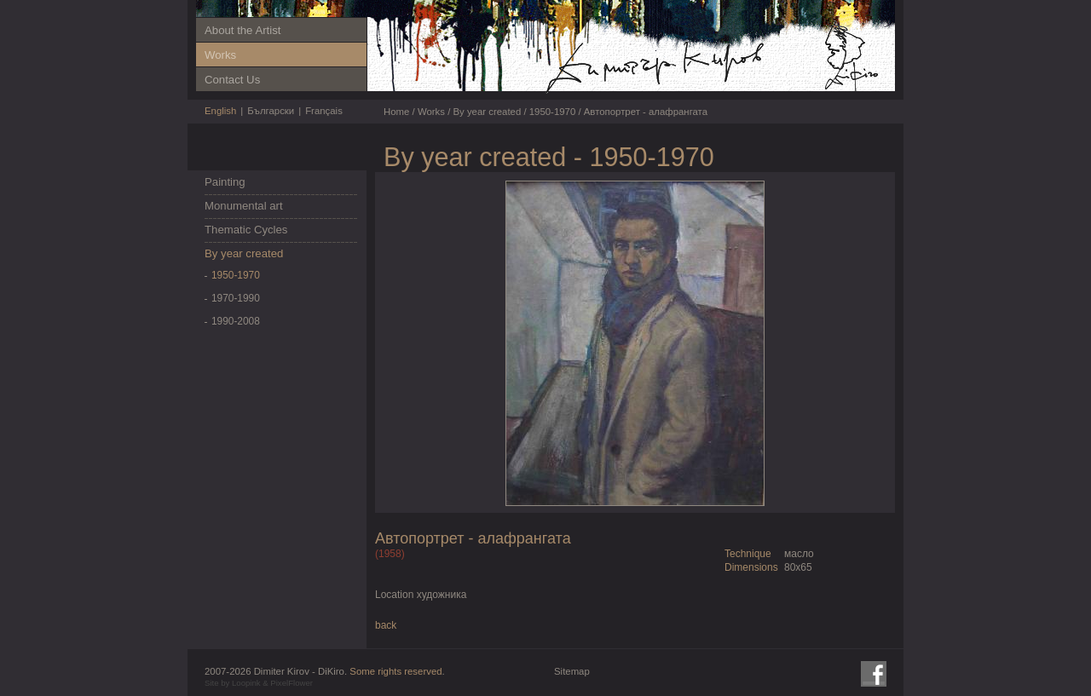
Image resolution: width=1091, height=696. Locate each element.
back (385, 625)
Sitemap (572, 671)
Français (324, 111)
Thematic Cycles (246, 229)
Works (220, 55)
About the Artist (242, 30)
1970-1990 (235, 298)
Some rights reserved (395, 671)
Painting (225, 181)
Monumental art (244, 205)
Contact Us (232, 79)
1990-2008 (235, 321)
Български (270, 111)
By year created (244, 253)
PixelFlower (291, 682)
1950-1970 (235, 275)
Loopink (246, 682)
